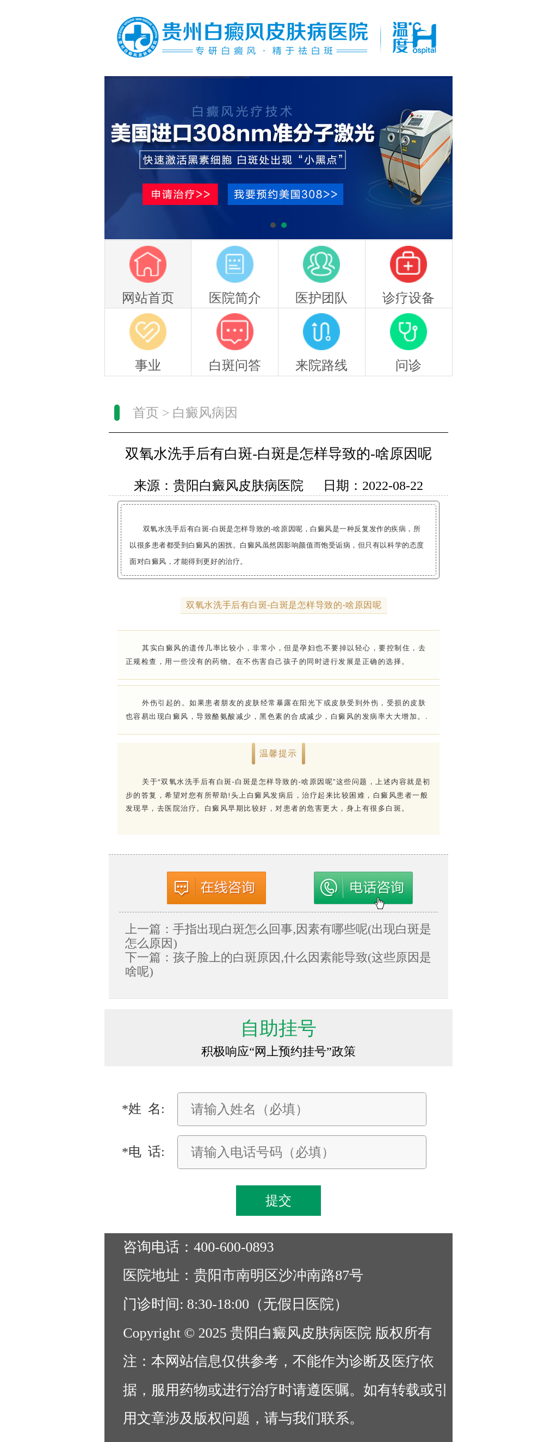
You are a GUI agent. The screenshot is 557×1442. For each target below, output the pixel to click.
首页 (146, 413)
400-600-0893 (234, 1247)
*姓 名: (143, 1109)
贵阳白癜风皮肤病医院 (238, 485)
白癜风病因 (205, 413)
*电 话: (143, 1152)
